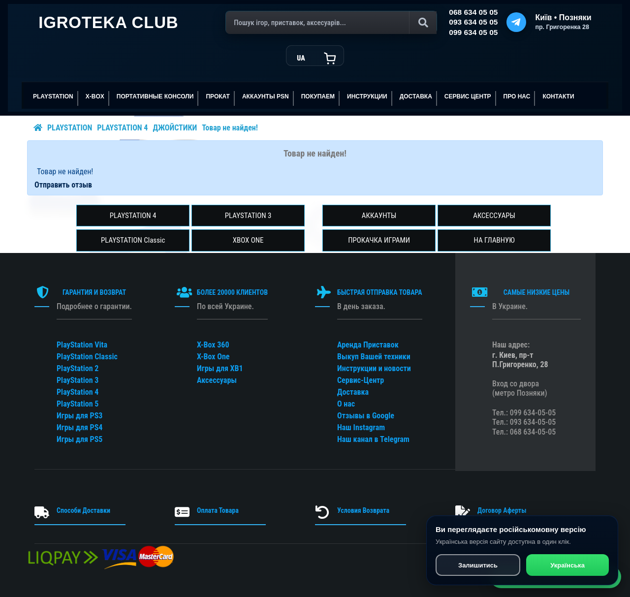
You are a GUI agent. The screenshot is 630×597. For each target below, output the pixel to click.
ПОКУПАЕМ (318, 96)
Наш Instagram (361, 427)
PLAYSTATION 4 (122, 127)
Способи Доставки (83, 510)
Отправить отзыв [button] (63, 184)
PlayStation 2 (77, 368)
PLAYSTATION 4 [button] (133, 215)
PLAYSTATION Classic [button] (133, 240)
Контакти (558, 96)
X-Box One (213, 356)
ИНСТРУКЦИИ (367, 96)
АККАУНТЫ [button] (379, 215)
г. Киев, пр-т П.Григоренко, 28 (520, 359)
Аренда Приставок (368, 344)
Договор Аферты (501, 510)
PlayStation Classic (87, 356)
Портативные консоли (155, 96)
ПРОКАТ (218, 96)
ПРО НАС (517, 96)
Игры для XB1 (220, 368)
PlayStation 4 (77, 392)
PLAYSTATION (53, 96)
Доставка (416, 96)
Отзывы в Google (365, 415)
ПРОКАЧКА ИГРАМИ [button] (379, 240)
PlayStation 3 (77, 380)
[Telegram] (516, 22)
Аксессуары (217, 380)
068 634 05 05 (473, 12)
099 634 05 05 (473, 32)
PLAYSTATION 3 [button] (248, 215)
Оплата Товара (218, 510)
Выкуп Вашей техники (373, 356)
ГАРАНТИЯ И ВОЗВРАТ (94, 292)
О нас (346, 403)
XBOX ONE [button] (248, 240)
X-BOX (95, 96)
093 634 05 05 (473, 22)
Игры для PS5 (79, 439)
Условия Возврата (363, 510)
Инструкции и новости (374, 368)
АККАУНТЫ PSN (265, 96)
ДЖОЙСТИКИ (175, 127)
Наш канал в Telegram (373, 439)
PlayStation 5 (77, 403)
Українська (567, 566)
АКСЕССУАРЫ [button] (494, 215)
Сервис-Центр (360, 380)
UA (301, 58)
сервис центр (467, 96)
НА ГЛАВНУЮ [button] (493, 240)
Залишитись (477, 566)
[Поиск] (331, 22)
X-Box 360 (213, 344)
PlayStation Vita (82, 344)
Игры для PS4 (79, 427)
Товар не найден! (230, 127)
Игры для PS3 (79, 415)
